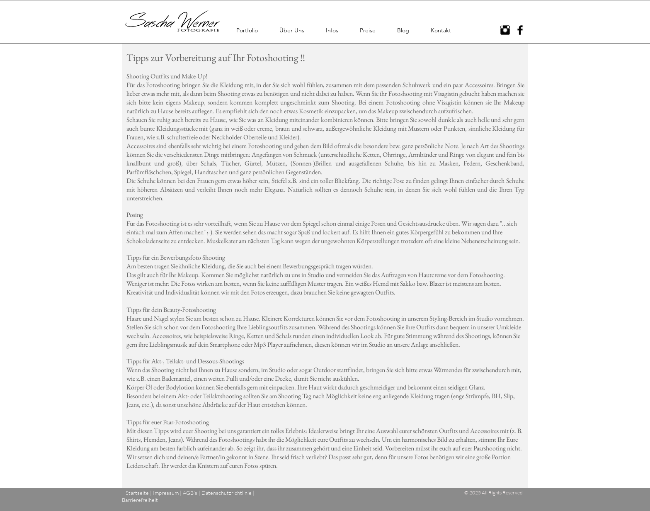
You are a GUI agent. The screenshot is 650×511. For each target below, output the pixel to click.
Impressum (166, 492)
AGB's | (192, 492)
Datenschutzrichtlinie (226, 492)
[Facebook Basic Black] (520, 30)
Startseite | (138, 492)
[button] (247, 30)
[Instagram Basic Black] (505, 30)
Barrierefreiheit (140, 499)
